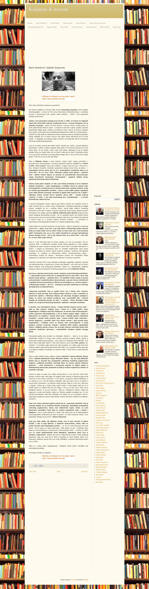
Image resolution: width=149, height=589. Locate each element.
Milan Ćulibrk (104, 27)
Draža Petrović (81, 23)
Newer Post (32, 471)
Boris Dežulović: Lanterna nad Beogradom (112, 283)
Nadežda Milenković (102, 413)
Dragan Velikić (52, 27)
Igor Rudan (99, 482)
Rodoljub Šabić (100, 418)
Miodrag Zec (100, 457)
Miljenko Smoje (100, 469)
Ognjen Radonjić (101, 455)
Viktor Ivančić (67, 23)
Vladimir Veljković (101, 442)
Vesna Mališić (100, 403)
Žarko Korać (99, 432)
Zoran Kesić (99, 398)
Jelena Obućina (91, 27)
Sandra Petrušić (100, 437)
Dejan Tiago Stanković (102, 427)
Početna (30, 23)
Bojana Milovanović (102, 465)
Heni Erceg (116, 27)
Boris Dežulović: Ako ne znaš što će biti (112, 254)
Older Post (84, 471)
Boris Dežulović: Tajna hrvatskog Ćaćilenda (111, 269)
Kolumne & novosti (48, 9)
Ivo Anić (98, 477)
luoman (73, 579)
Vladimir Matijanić (101, 472)
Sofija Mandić (100, 435)
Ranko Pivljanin (100, 415)
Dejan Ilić (99, 393)
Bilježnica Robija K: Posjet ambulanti (111, 238)
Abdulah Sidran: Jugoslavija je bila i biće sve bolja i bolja (112, 316)
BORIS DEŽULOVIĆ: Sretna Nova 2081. (111, 347)
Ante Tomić (64, 27)
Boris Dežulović (41, 23)
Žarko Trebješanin (101, 467)
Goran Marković (101, 408)
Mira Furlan (99, 460)
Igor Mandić (99, 474)
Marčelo (98, 400)
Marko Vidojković (101, 395)
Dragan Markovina (101, 430)
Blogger (86, 579)
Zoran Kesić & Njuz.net (97, 23)
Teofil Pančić (55, 23)
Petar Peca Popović (101, 447)
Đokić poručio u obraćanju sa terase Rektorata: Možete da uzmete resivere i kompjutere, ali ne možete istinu (112, 300)
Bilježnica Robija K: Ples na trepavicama (112, 332)
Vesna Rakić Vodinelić (102, 425)
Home (58, 471)
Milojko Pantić (100, 452)
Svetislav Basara (77, 27)
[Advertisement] (74, 46)
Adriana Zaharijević (102, 462)
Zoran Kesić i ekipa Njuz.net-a (105, 383)
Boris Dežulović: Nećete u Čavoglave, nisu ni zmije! (112, 209)
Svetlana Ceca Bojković (103, 420)
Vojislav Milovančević (102, 450)
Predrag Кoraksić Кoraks (103, 479)
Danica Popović (100, 405)
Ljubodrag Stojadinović (35, 27)
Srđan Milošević (101, 440)
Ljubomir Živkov (101, 390)
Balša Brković (100, 445)
